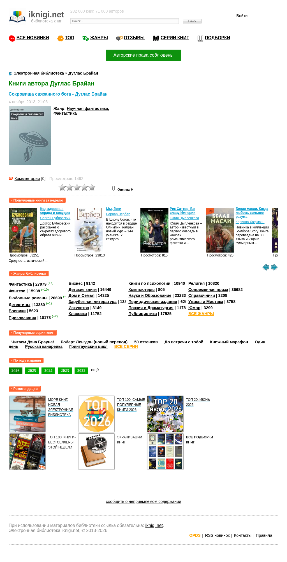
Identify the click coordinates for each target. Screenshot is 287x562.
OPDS (195, 535)
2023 (65, 370)
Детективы (20, 304)
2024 (48, 370)
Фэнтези (17, 291)
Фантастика (65, 113)
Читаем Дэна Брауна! (32, 342)
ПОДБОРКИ (217, 37)
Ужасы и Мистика (205, 301)
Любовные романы (28, 298)
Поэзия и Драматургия (150, 308)
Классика (77, 313)
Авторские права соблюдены (143, 55)
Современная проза (208, 289)
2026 (15, 370)
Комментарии (27, 178)
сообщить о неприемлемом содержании (143, 501)
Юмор (194, 308)
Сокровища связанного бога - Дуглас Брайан (58, 94)
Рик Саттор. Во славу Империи (183, 211)
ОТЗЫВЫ (134, 37)
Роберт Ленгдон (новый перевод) (94, 342)
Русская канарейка (44, 346)
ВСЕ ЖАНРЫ (201, 313)
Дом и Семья (81, 295)
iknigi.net (154, 525)
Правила (264, 535)
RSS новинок (217, 535)
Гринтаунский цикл (88, 346)
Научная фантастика (87, 108)
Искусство (78, 308)
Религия (196, 283)
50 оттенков (146, 342)
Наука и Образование (149, 295)
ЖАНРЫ (99, 37)
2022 (81, 370)
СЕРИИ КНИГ (175, 37)
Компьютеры (141, 289)
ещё (95, 369)
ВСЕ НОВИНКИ (33, 37)
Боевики (17, 311)
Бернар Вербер (118, 214)
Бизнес (75, 283)
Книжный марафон (229, 342)
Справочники (201, 295)
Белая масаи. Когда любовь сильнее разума (252, 213)
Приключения (22, 317)
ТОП (69, 37)
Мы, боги (113, 209)
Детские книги (82, 289)
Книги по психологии (149, 283)
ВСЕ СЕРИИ (126, 346)
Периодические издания (152, 301)
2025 (32, 370)
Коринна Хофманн (250, 222)
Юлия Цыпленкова (184, 218)
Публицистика (142, 313)
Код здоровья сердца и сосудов (55, 211)
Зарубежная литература (92, 301)
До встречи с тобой (184, 342)
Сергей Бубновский (55, 218)
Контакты (242, 535)
